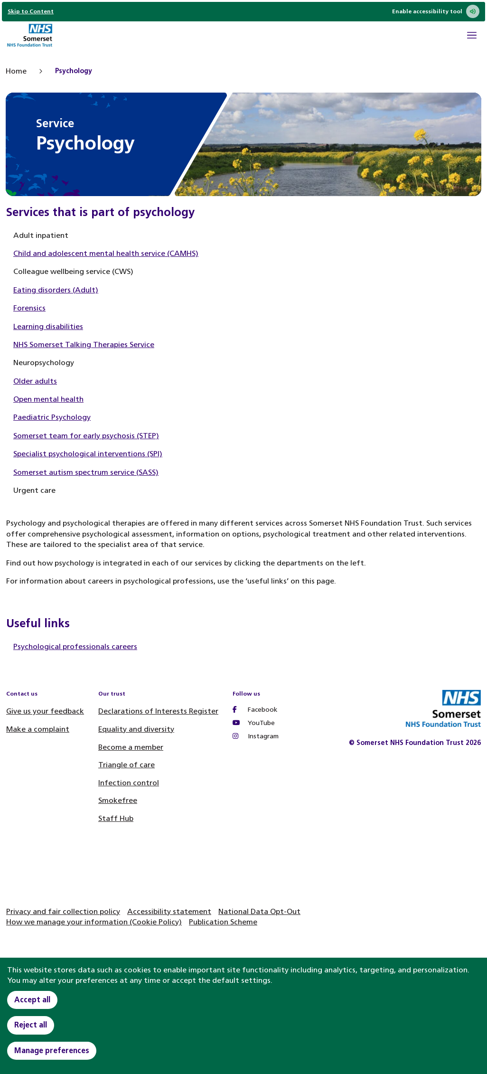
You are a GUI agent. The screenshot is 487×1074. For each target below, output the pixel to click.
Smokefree (117, 800)
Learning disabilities (48, 326)
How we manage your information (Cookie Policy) (94, 921)
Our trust (111, 693)
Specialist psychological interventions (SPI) (87, 453)
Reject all (30, 1024)
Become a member (130, 747)
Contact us (21, 693)
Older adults (35, 381)
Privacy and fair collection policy (63, 911)
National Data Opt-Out (259, 911)
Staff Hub (115, 818)
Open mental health (48, 399)
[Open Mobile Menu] (471, 36)
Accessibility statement (169, 911)
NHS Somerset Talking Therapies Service (83, 344)
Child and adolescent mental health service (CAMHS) (105, 253)
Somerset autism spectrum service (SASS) (86, 472)
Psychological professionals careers (75, 646)
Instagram (256, 736)
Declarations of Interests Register (158, 711)
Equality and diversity (136, 729)
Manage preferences (51, 1050)
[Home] (29, 36)
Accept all (32, 999)
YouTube (254, 723)
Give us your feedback (45, 711)
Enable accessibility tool (435, 11)
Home (16, 70)
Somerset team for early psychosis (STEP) (86, 435)
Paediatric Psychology (52, 417)
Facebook (255, 710)
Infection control (128, 782)
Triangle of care (126, 764)
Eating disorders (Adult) (55, 289)
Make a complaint (37, 729)
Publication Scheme (223, 921)
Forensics (29, 307)
